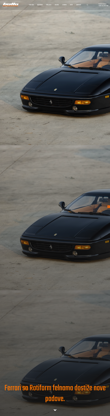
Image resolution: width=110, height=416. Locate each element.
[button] (108, 206)
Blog (71, 5)
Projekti (48, 5)
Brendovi (40, 5)
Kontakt (78, 5)
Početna (31, 5)
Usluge (57, 5)
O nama (64, 5)
